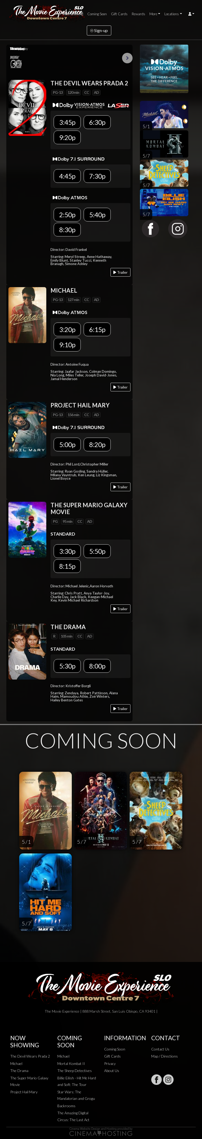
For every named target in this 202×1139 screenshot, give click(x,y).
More (153, 14)
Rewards (138, 14)
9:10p (67, 345)
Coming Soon (97, 14)
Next (127, 58)
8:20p (97, 444)
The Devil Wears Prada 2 (30, 1056)
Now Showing (73, 14)
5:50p (97, 551)
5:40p (97, 215)
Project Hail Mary (24, 1092)
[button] (191, 14)
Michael (16, 1063)
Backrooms (66, 1106)
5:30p (67, 666)
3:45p (67, 122)
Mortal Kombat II (71, 1063)
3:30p (67, 551)
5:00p (67, 444)
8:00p (97, 666)
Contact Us (160, 1049)
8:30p (67, 230)
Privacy (110, 1063)
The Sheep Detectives (74, 1070)
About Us (111, 1070)
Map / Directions (164, 1056)
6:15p (97, 329)
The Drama (19, 1070)
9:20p (67, 137)
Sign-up (99, 30)
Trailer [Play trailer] (120, 272)
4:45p (67, 176)
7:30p (97, 176)
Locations (171, 14)
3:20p (67, 329)
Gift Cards (119, 14)
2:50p (67, 215)
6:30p (97, 122)
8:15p (67, 566)
